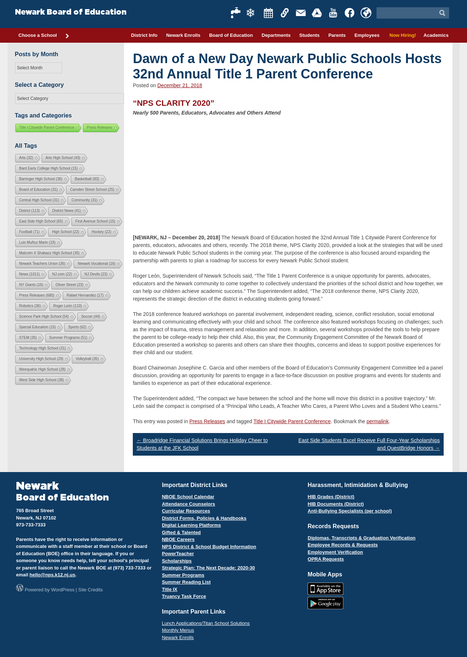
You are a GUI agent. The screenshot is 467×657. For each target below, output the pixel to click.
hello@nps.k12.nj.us (52, 574)
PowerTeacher (178, 553)
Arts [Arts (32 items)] (26, 158)
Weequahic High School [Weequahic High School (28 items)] (42, 369)
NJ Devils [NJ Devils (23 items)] (96, 274)
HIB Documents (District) (336, 504)
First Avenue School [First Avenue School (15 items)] (95, 221)
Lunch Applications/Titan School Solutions (206, 623)
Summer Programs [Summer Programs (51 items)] (68, 338)
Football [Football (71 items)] (29, 232)
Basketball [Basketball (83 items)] (87, 179)
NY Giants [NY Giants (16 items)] (31, 285)
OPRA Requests (326, 559)
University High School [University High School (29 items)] (41, 359)
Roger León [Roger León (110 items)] (67, 306)
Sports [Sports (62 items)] (77, 327)
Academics (436, 35)
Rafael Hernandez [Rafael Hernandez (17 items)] (85, 295)
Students (309, 35)
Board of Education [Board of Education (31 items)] (38, 190)
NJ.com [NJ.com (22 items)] (62, 274)
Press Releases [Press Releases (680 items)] (36, 295)
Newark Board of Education (71, 12)
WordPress (62, 589)
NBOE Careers (178, 539)
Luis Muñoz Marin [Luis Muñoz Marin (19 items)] (37, 242)
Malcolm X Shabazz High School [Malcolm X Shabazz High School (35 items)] (49, 253)
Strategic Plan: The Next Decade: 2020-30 (208, 568)
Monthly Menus (178, 630)
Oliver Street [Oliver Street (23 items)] (69, 285)
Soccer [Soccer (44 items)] (90, 316)
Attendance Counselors (188, 504)
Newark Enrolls (183, 35)
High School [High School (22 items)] (65, 232)
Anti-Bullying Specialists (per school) (349, 511)
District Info (144, 35)
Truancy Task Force (184, 596)
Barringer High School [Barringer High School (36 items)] (40, 179)
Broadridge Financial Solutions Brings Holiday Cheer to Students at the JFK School (202, 444)
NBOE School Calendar (188, 496)
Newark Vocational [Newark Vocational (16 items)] (96, 264)
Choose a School (44, 35)
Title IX (169, 589)
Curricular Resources (186, 511)
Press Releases (207, 421)
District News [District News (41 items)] (66, 211)
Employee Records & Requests (343, 545)
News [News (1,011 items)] (29, 274)
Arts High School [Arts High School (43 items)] (63, 158)
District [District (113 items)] (29, 211)
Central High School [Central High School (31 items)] (39, 200)
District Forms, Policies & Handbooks (204, 518)
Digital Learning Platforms (191, 525)
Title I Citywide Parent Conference (292, 421)
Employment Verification (335, 552)
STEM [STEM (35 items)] (28, 338)
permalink (378, 421)
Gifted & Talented (181, 532)
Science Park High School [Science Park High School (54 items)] (44, 316)
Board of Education (231, 35)
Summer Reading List (186, 582)
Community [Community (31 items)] (84, 200)
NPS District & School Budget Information (209, 546)
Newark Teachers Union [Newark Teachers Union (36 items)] (42, 264)
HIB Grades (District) (331, 496)
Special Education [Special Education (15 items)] (37, 327)
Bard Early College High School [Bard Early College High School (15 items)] (48, 168)
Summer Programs (183, 575)
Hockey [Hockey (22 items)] (101, 232)
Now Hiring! (401, 35)
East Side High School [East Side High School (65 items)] (41, 221)
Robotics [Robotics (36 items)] (30, 306)
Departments (276, 35)
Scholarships (177, 561)
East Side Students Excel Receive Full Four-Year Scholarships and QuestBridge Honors (369, 444)
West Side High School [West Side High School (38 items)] (41, 380)
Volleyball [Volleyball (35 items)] (87, 359)
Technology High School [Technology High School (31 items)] (42, 348)
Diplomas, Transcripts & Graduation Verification (361, 538)
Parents (337, 35)
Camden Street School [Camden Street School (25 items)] (92, 190)
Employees (366, 35)
